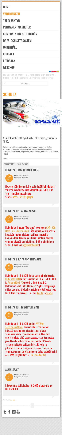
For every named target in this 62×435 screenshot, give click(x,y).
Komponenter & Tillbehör (20, 34)
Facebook (9, 412)
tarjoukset (23, 164)
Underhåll (10, 47)
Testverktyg (11, 20)
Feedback (9, 60)
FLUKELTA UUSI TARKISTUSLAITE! (22, 307)
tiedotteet (9, 164)
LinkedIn (14, 412)
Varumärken (11, 13)
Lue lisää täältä (37, 355)
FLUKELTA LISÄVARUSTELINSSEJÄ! (22, 170)
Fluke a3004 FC (15, 282)
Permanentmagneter (17, 27)
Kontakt (8, 54)
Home (6, 7)
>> (14, 400)
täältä (40, 293)
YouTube (18, 412)
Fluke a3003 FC (13, 279)
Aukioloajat (12, 369)
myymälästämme (31, 245)
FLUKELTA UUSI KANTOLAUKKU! (20, 211)
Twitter (5, 412)
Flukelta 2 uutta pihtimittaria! (23, 259)
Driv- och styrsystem (17, 40)
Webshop (9, 67)
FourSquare (22, 412)
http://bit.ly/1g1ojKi (23, 197)
